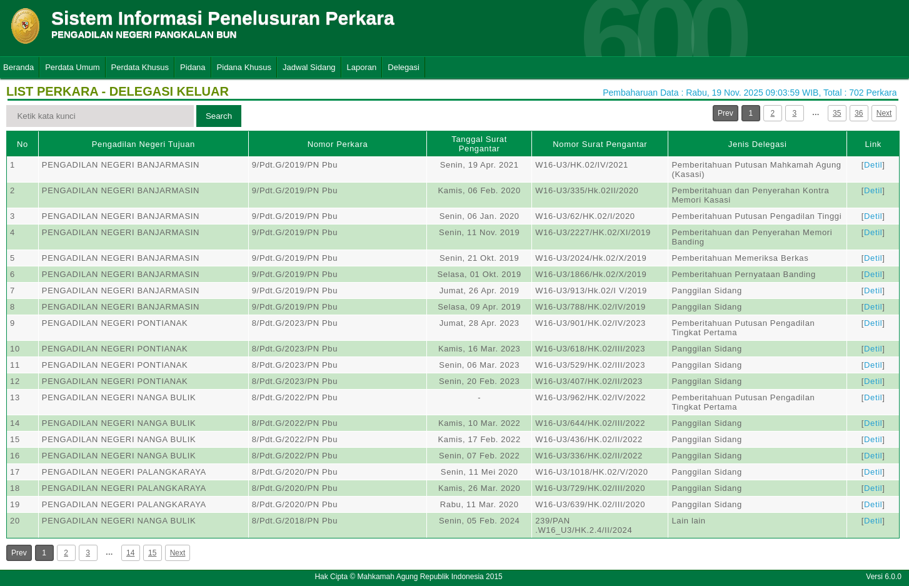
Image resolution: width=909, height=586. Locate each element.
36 (859, 113)
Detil (873, 164)
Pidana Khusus (244, 67)
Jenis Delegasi (757, 144)
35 (837, 113)
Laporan (362, 67)
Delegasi (403, 67)
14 (130, 552)
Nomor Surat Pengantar (600, 144)
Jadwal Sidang (309, 67)
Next (884, 113)
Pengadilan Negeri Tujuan (143, 144)
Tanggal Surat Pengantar (479, 143)
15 (152, 552)
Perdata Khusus (140, 67)
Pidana (192, 67)
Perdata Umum (72, 67)
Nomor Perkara (338, 144)
